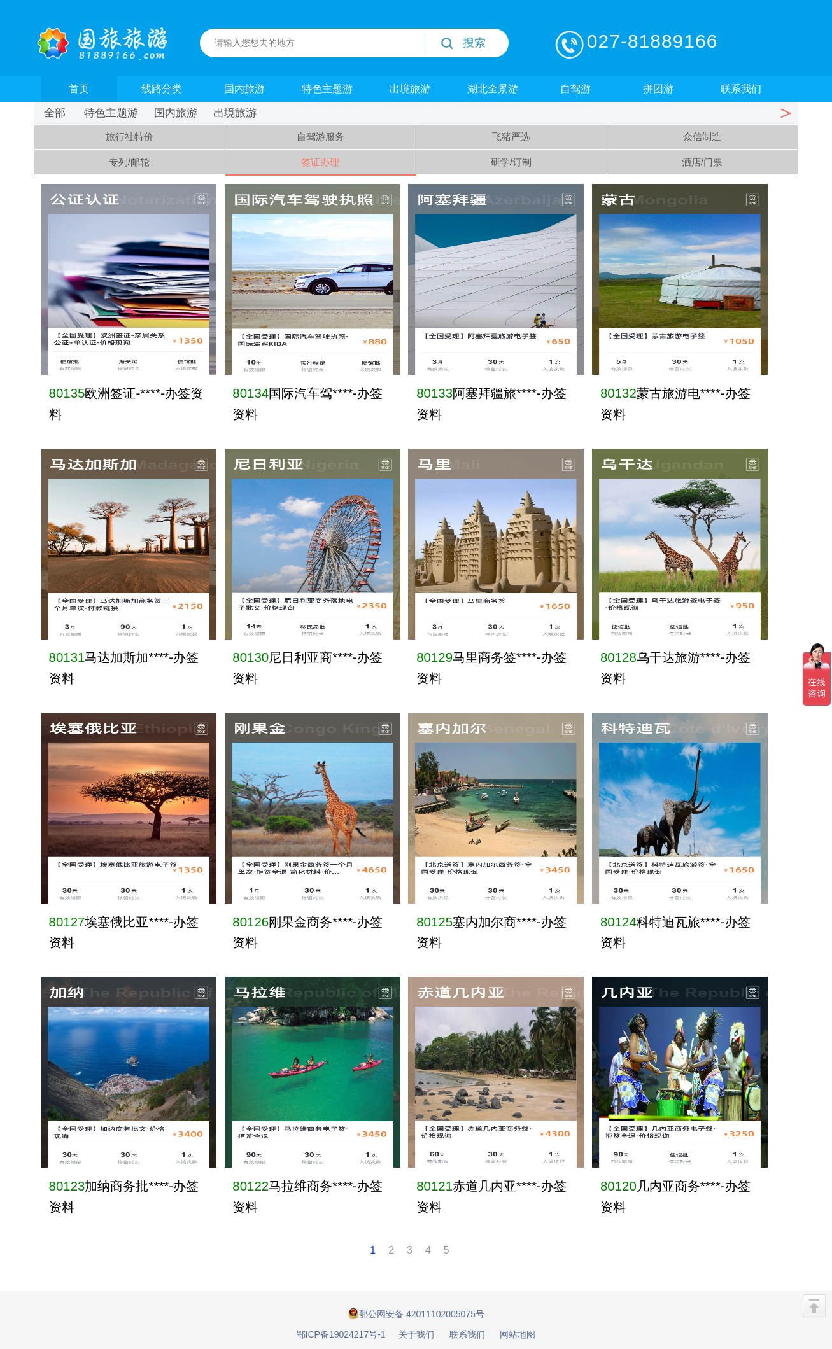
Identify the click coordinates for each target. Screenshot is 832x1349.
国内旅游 (244, 88)
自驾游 (575, 88)
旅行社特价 (129, 136)
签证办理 (320, 162)
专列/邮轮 (129, 162)
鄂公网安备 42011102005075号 (416, 1313)
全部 (55, 113)
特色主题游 (327, 88)
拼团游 (658, 88)
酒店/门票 (702, 162)
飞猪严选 (511, 136)
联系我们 (741, 88)
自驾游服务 (320, 136)
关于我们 (416, 1334)
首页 (79, 88)
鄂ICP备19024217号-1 (341, 1334)
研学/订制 (511, 162)
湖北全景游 (492, 88)
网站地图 (517, 1334)
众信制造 (702, 136)
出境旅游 (410, 88)
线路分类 (161, 88)
